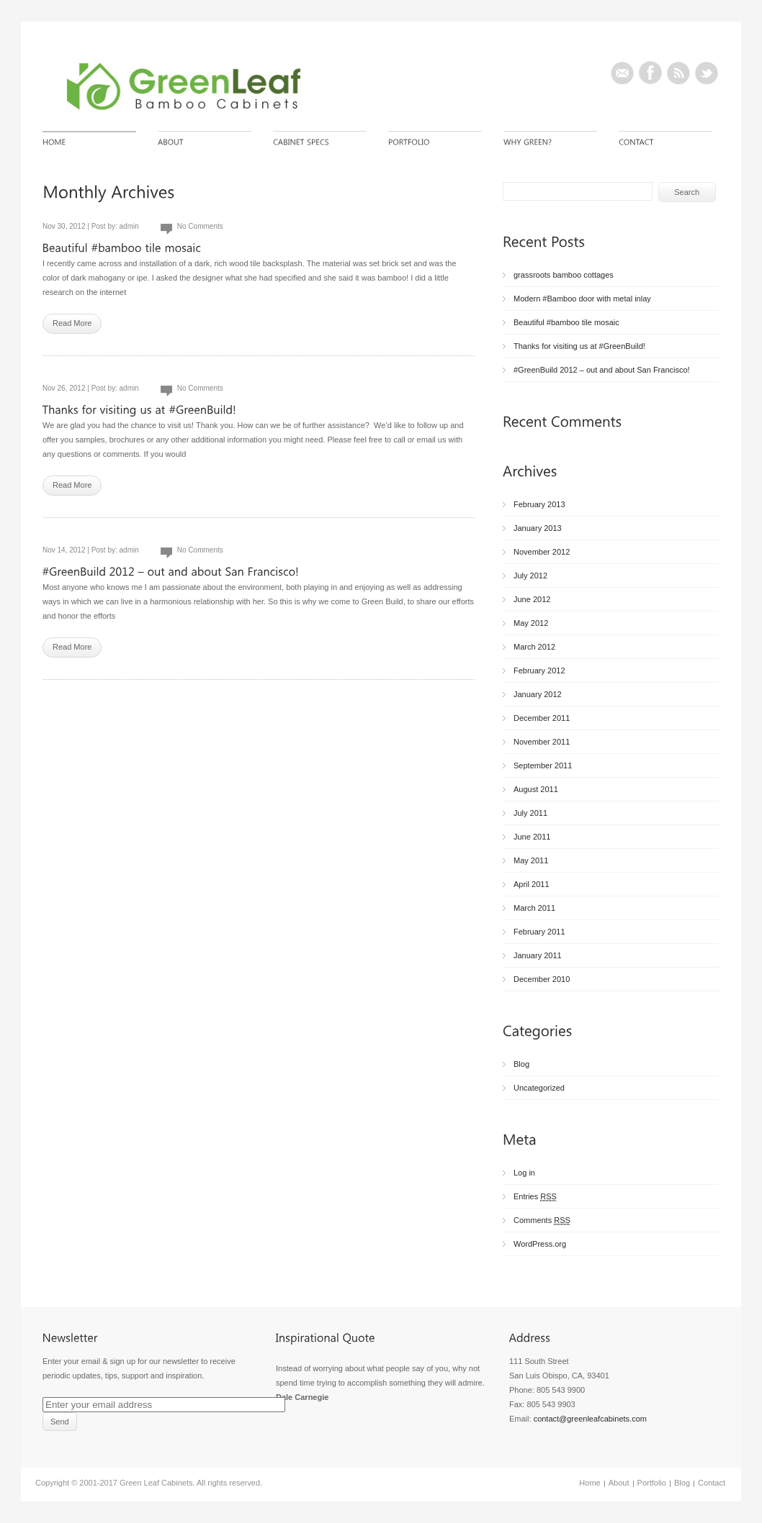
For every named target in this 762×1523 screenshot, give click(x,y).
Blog (521, 1064)
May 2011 (531, 860)
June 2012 (532, 599)
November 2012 (542, 551)
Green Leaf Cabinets (156, 1482)
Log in (524, 1172)
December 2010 (542, 979)
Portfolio (651, 1482)
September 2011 (543, 765)
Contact (711, 1482)
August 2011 (536, 789)
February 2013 (539, 504)
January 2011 (538, 955)
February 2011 (539, 931)
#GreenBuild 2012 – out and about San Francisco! (602, 369)
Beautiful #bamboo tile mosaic (566, 322)
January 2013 (538, 528)
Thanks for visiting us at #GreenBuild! (579, 346)
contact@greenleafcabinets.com (590, 1418)
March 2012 (534, 646)
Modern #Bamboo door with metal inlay (582, 298)
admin (129, 226)
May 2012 (531, 623)
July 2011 (530, 813)
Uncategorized (539, 1087)
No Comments (200, 226)
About (619, 1482)
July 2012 (530, 575)
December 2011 (542, 718)
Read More (72, 323)
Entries (535, 1196)
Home (589, 1482)
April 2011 (532, 884)
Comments (542, 1220)
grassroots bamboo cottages (564, 274)
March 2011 (534, 908)
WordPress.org (540, 1244)
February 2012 (539, 670)
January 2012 (538, 694)
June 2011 (532, 836)
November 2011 (542, 741)
